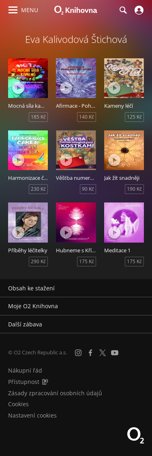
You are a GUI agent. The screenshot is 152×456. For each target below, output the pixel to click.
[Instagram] (78, 353)
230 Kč (38, 188)
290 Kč (38, 261)
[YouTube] (115, 353)
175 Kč (86, 261)
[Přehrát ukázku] (18, 88)
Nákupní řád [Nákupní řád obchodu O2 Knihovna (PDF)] (25, 370)
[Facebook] (90, 353)
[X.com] (102, 353)
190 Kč (134, 188)
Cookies (18, 404)
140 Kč (86, 116)
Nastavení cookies (32, 415)
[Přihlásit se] (138, 10)
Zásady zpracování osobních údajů (55, 393)
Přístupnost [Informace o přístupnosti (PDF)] (23, 382)
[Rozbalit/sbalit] (141, 288)
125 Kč (134, 116)
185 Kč (38, 116)
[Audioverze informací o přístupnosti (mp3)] (45, 381)
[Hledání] (123, 10)
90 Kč (88, 188)
